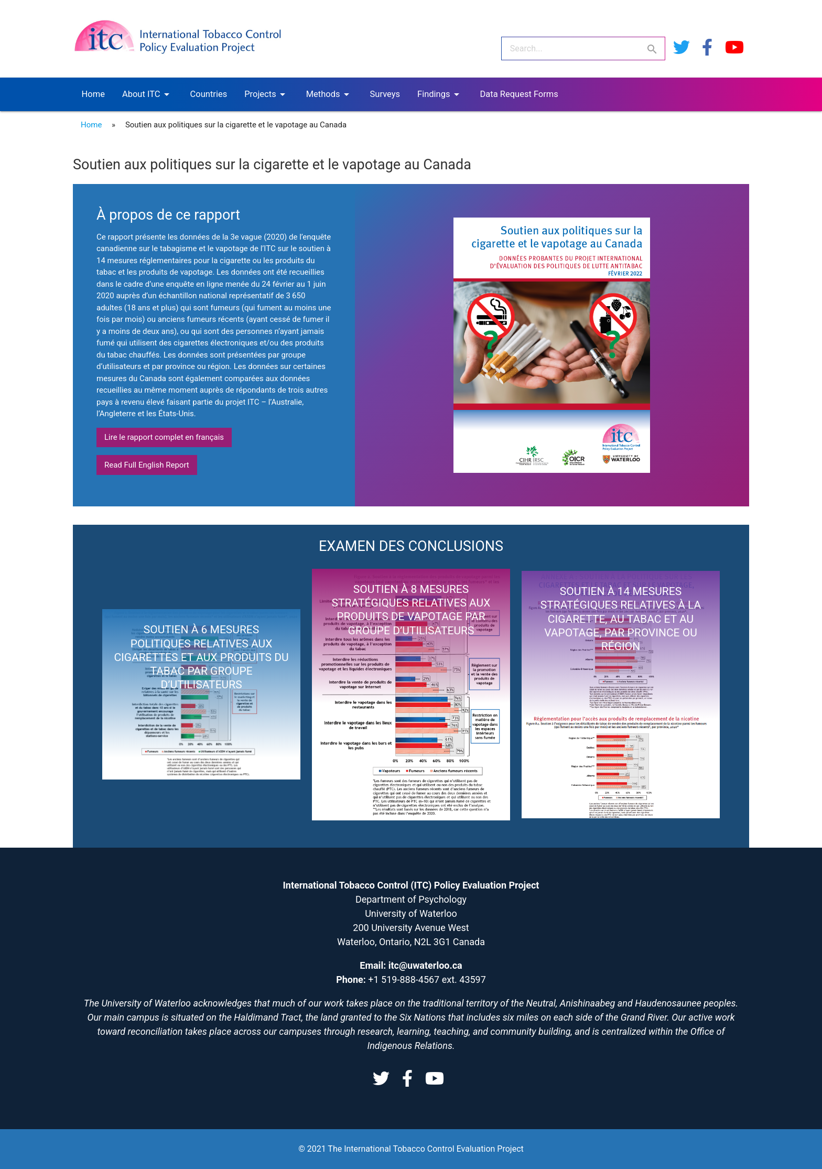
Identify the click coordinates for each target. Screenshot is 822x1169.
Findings (439, 94)
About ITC (147, 94)
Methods (329, 94)
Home (93, 94)
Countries (209, 94)
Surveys (385, 94)
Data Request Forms (519, 94)
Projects (266, 94)
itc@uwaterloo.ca (425, 965)
